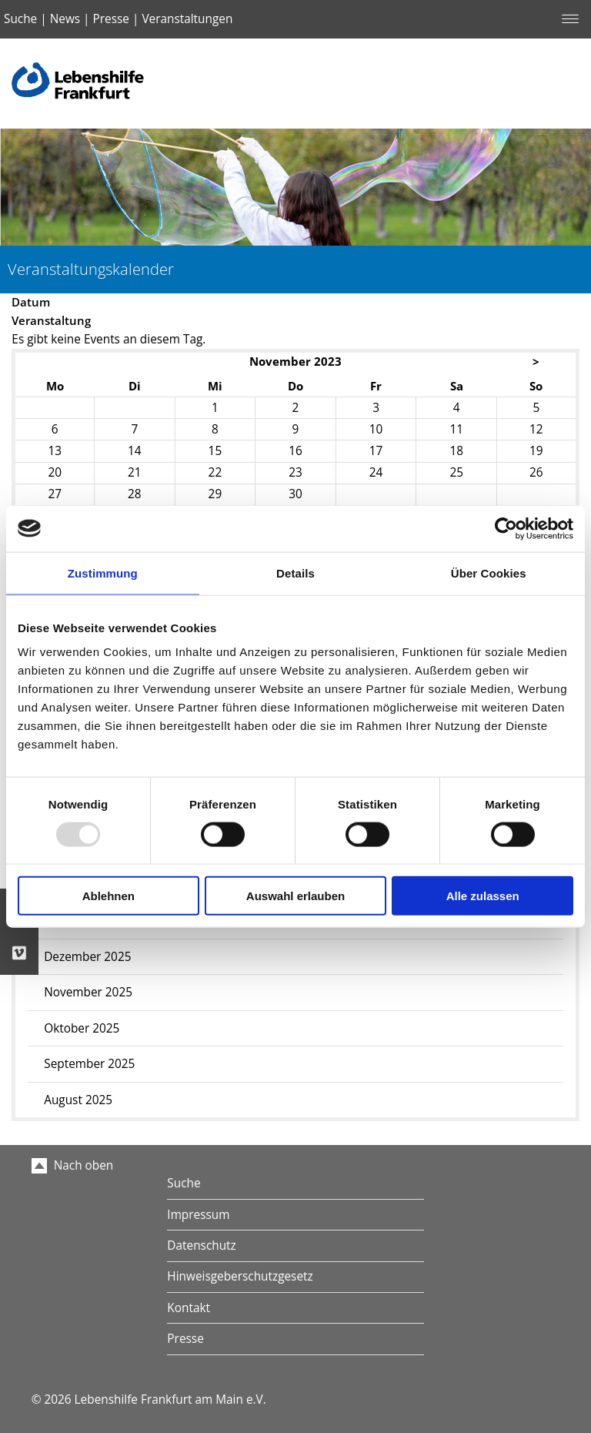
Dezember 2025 (87, 957)
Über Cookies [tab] (488, 572)
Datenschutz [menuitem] (201, 1245)
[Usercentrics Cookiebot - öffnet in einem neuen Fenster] (506, 528)
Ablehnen (108, 895)
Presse (111, 19)
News (65, 19)
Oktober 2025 (81, 1028)
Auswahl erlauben (295, 895)
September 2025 (89, 1064)
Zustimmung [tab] (103, 572)
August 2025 (78, 1100)
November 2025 (88, 992)
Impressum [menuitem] (198, 1215)
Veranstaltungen (187, 19)
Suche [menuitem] (183, 1183)
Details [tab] (295, 572)
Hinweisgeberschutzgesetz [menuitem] (239, 1276)
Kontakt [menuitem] (188, 1308)
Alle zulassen (482, 895)
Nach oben (73, 1165)
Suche (20, 19)
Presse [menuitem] (185, 1339)
